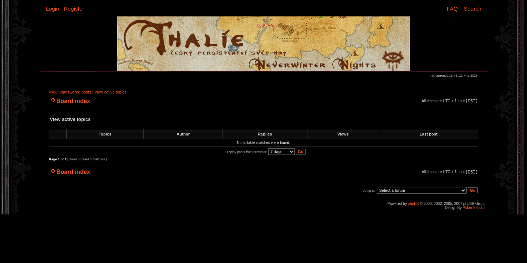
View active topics (110, 92)
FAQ (452, 8)
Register (74, 8)
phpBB (413, 204)
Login (52, 8)
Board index (73, 101)
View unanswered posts (70, 92)
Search (472, 8)
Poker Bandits (474, 208)
